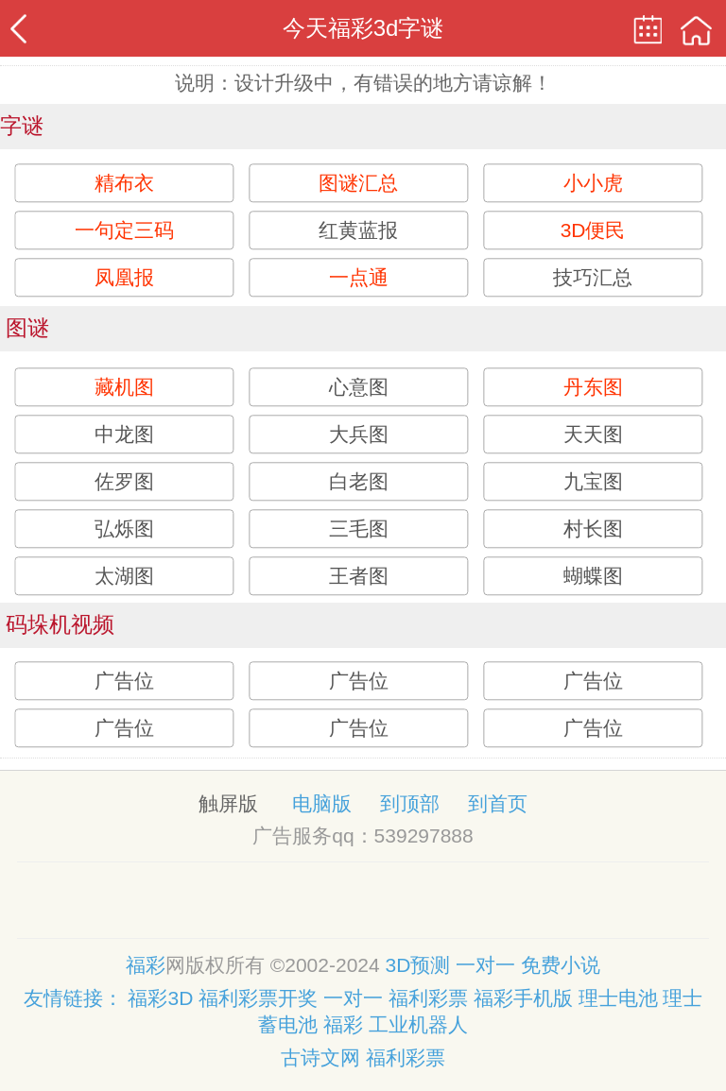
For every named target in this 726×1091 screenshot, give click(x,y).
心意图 (359, 387)
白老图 (359, 481)
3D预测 (421, 965)
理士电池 (618, 998)
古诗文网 (320, 1057)
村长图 (593, 528)
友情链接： (73, 998)
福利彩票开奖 (258, 998)
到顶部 (410, 803)
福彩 (145, 965)
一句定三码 (124, 230)
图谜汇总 (358, 183)
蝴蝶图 (593, 576)
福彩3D (160, 998)
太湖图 (124, 576)
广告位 (124, 681)
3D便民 (593, 230)
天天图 (593, 434)
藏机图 (124, 387)
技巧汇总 (592, 277)
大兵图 (359, 434)
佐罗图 (124, 481)
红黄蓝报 (358, 230)
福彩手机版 (523, 998)
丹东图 (593, 387)
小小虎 (593, 183)
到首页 (497, 803)
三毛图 (359, 528)
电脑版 (322, 803)
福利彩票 (428, 998)
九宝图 (593, 481)
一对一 (488, 965)
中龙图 (124, 434)
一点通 (359, 277)
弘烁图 (124, 528)
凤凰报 (124, 277)
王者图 (359, 576)
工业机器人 (418, 1024)
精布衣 (124, 183)
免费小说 (560, 965)
